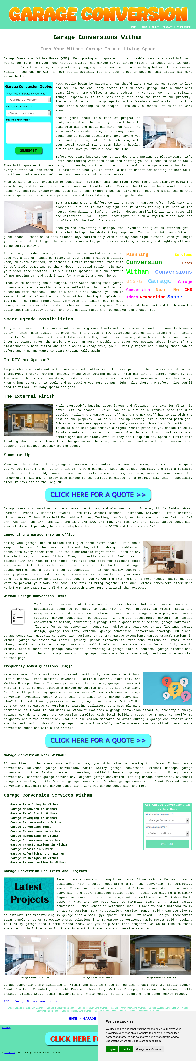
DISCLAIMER (184, 27)
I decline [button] (126, 1049)
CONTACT (168, 27)
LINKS (143, 27)
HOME (133, 27)
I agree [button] (112, 1049)
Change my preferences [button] (148, 1049)
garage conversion (115, 786)
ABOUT (155, 27)
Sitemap (6, 1028)
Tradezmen (9, 1053)
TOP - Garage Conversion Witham (30, 1001)
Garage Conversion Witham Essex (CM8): (37, 58)
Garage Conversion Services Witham (48, 795)
